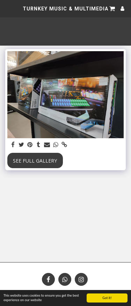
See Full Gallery (35, 160)
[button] (8, 8)
